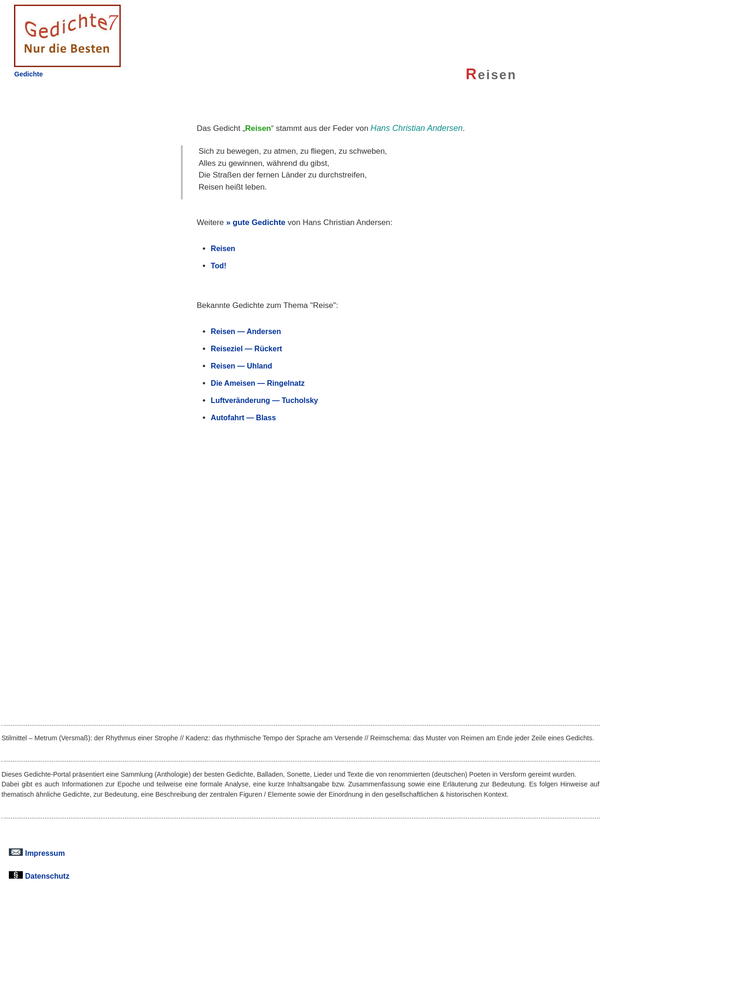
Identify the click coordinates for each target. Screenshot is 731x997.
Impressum (37, 853)
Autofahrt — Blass (243, 417)
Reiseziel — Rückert (246, 348)
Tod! (219, 265)
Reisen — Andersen (246, 331)
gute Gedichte (259, 222)
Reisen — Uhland (241, 366)
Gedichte (28, 74)
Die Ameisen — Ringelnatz (257, 383)
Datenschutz (39, 876)
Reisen (223, 248)
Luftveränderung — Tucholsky (264, 400)
